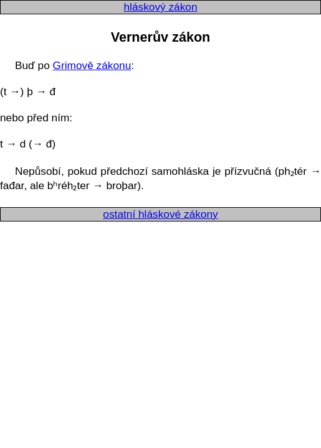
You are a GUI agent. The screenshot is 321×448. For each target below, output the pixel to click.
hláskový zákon (160, 7)
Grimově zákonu (92, 65)
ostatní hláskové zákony (160, 214)
